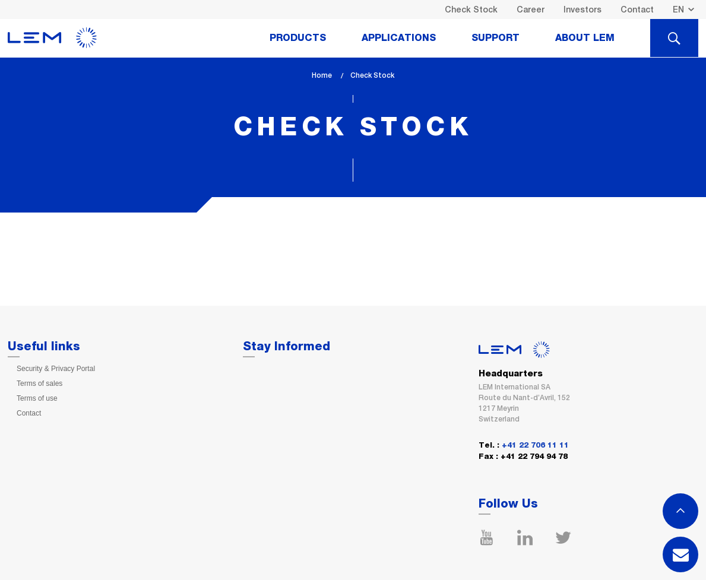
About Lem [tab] (585, 38)
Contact (637, 9)
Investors (582, 9)
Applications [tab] (399, 38)
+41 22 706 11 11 (535, 445)
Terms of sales (39, 383)
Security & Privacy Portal (56, 368)
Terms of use (37, 398)
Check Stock (471, 9)
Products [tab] (298, 38)
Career (530, 9)
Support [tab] (495, 38)
